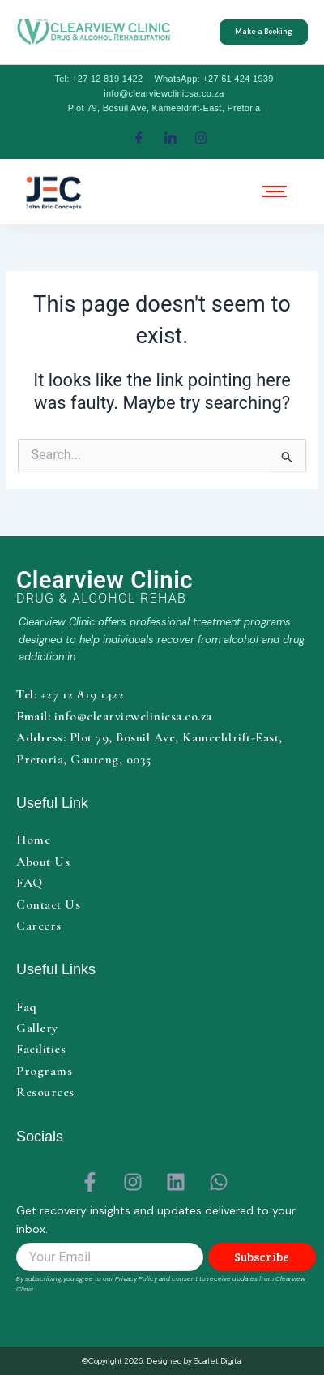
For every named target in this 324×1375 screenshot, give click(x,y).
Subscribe (261, 1256)
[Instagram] (201, 137)
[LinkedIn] (170, 137)
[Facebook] (139, 137)
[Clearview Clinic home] (166, 587)
